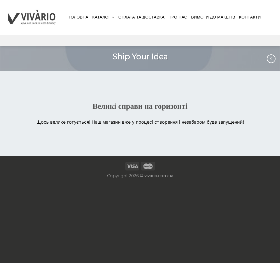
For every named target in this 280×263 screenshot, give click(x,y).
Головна (78, 17)
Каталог (103, 17)
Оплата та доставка (141, 17)
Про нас (177, 17)
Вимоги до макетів (213, 17)
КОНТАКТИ (250, 17)
